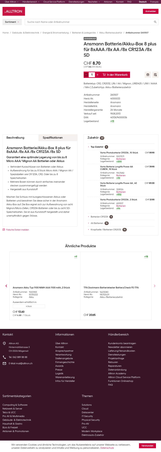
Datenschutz (107, 448)
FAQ (129, 2)
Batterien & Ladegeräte (84, 32)
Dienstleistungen (76, 2)
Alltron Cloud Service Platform (124, 377)
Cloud (85, 408)
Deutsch (143, 2)
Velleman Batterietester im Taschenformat (36, 287)
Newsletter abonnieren (120, 347)
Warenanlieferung (65, 377)
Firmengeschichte (64, 362)
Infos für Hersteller (65, 381)
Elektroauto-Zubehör (93, 435)
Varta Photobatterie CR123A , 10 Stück (119, 152)
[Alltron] (14, 11)
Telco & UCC (9, 412)
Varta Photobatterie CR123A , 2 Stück (118, 199)
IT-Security (87, 416)
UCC (84, 427)
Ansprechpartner (64, 350)
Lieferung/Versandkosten (121, 350)
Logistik (59, 373)
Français (154, 2)
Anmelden (150, 11)
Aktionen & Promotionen (16, 431)
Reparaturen (115, 366)
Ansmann (115, 102)
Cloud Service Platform (54, 2)
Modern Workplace (92, 431)
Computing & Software (15, 404)
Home (6, 32)
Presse (58, 369)
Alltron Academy (117, 373)
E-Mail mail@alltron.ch (21, 363)
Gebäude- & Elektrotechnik (25, 32)
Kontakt (120, 2)
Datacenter (88, 412)
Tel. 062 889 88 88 (18, 357)
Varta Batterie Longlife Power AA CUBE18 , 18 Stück (116, 167)
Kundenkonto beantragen (122, 343)
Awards (59, 366)
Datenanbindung (117, 369)
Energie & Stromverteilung (56, 32)
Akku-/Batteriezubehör (110, 32)
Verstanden (147, 445)
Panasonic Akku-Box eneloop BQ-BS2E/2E (106, 287)
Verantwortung (63, 354)
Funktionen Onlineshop (120, 381)
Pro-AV (85, 423)
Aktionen (108, 2)
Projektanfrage (116, 358)
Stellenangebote (64, 358)
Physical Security (91, 420)
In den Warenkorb (115, 74)
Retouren (113, 362)
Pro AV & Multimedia (13, 416)
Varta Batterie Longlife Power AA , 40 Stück (118, 184)
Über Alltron (61, 343)
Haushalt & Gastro (12, 423)
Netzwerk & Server (12, 408)
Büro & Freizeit (10, 427)
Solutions (87, 404)
